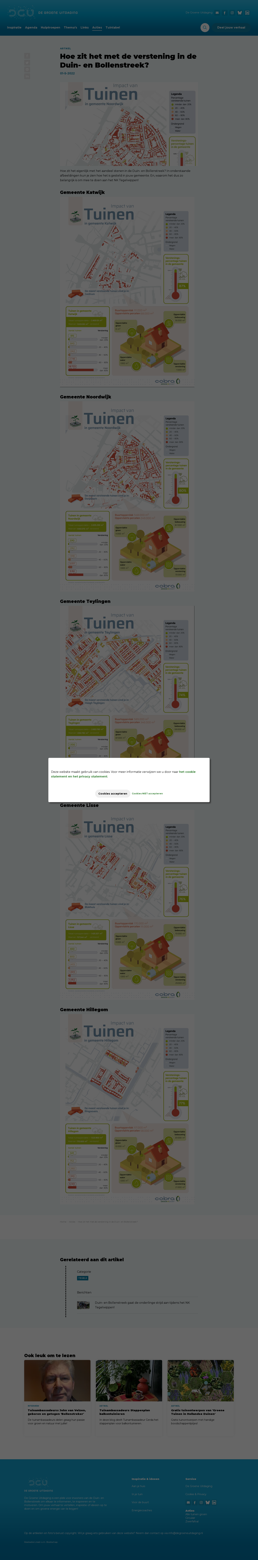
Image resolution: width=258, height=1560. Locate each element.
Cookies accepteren (112, 793)
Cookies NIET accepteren (150, 793)
